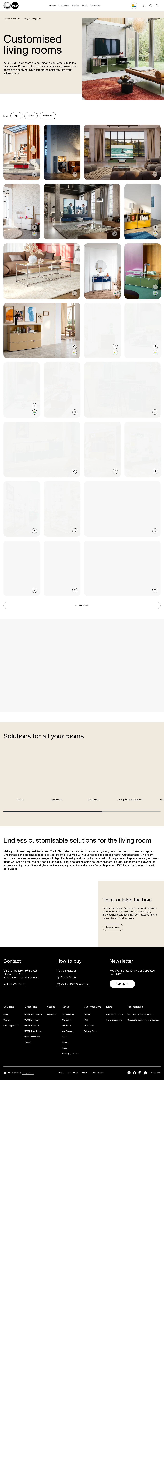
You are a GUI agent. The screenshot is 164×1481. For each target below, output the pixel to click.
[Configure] (34, 233)
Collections (64, 5)
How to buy (96, 5)
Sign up (122, 985)
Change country (28, 1073)
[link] (11, 1014)
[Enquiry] (34, 174)
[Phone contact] (143, 5)
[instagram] (129, 1072)
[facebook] (134, 1072)
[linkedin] (145, 1072)
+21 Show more (82, 605)
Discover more (112, 927)
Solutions (52, 5)
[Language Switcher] (150, 5)
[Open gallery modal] (21, 152)
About (84, 5)
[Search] (157, 5)
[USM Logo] (11, 6)
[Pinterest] (139, 1072)
